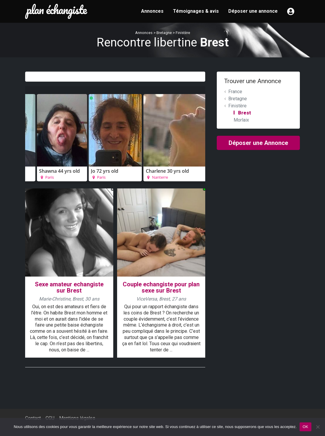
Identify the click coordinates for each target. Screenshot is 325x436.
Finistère (183, 32)
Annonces (152, 11)
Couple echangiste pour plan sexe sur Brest (161, 287)
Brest (244, 113)
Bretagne (164, 32)
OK (305, 426)
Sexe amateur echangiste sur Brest (69, 287)
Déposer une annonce (253, 11)
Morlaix (241, 120)
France (235, 91)
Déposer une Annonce (258, 142)
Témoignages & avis (196, 11)
